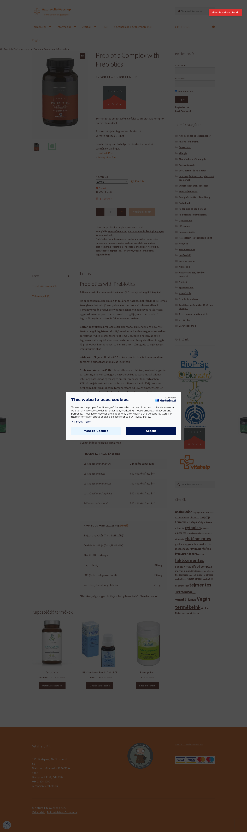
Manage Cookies (96, 431)
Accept (151, 431)
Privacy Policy (81, 421)
